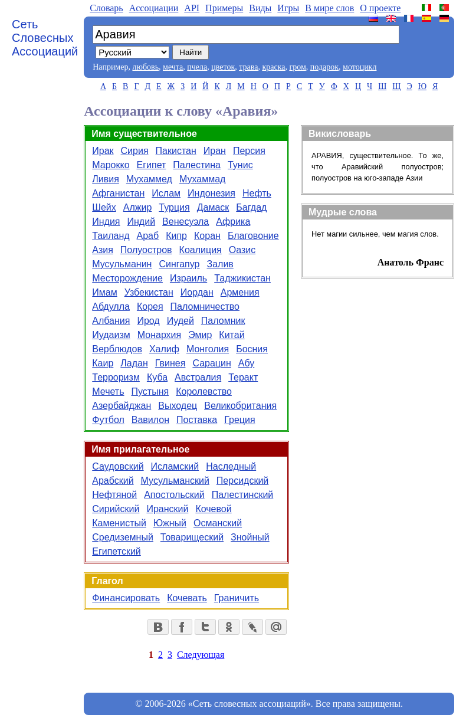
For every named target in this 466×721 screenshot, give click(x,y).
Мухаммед (149, 179)
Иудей (180, 321)
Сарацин (211, 363)
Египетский (116, 551)
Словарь (106, 8)
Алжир (137, 207)
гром (297, 67)
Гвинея (170, 363)
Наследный (231, 466)
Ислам (166, 193)
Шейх (104, 207)
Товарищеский (192, 537)
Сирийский (115, 509)
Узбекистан (148, 292)
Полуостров (146, 250)
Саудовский (117, 466)
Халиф (164, 349)
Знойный (250, 537)
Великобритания (240, 406)
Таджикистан (242, 278)
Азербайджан (121, 406)
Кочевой (213, 509)
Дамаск (213, 207)
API (191, 8)
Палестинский (243, 495)
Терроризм (116, 377)
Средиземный (122, 537)
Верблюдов (117, 349)
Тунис (240, 165)
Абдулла (111, 306)
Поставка (196, 420)
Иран (215, 151)
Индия (106, 222)
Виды (260, 8)
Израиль (188, 278)
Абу (246, 363)
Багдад (251, 207)
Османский (217, 523)
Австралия (198, 377)
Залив (220, 264)
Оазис (242, 250)
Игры (288, 8)
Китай (231, 335)
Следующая (200, 655)
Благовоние (253, 236)
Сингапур (179, 264)
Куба (157, 377)
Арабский (112, 481)
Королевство (204, 391)
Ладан (133, 363)
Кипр (176, 236)
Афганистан (118, 193)
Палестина (197, 165)
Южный (169, 523)
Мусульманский (175, 481)
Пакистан (176, 151)
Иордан (197, 292)
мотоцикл (359, 67)
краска (273, 67)
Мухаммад (202, 179)
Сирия (135, 151)
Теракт (243, 377)
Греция (239, 420)
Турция (174, 207)
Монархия (159, 335)
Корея (150, 306)
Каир (102, 363)
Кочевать (187, 598)
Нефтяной (114, 495)
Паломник (223, 321)
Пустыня (150, 391)
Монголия (207, 349)
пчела (197, 67)
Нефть (256, 193)
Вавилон (150, 420)
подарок (324, 67)
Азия (102, 250)
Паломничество (204, 306)
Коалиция (200, 250)
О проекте (380, 8)
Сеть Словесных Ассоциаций (45, 38)
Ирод (148, 321)
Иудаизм (111, 335)
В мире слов (329, 8)
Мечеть (108, 391)
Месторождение (127, 278)
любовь (145, 67)
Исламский (175, 466)
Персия (249, 151)
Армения (240, 292)
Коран (207, 236)
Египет (151, 165)
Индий (141, 222)
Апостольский (174, 495)
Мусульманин (122, 264)
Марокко (110, 165)
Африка (233, 222)
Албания (111, 321)
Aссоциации (154, 8)
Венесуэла (185, 222)
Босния (252, 349)
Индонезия (211, 193)
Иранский (167, 509)
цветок (223, 67)
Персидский (242, 481)
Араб (148, 236)
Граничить (236, 598)
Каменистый (119, 523)
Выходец (177, 406)
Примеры (224, 8)
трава (248, 67)
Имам (104, 292)
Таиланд (110, 236)
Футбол (108, 420)
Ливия (105, 179)
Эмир (200, 335)
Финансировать (126, 598)
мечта (173, 67)
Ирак (102, 151)
